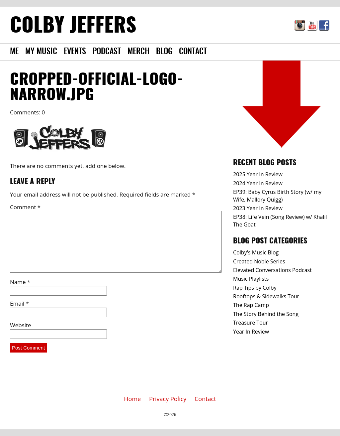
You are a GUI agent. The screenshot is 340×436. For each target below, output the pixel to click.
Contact (193, 52)
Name (20, 282)
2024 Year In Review (258, 183)
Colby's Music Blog (256, 252)
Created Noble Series (259, 261)
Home (132, 399)
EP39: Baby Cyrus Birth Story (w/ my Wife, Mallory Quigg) (277, 195)
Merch (138, 52)
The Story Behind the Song (265, 314)
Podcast (107, 52)
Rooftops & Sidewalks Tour (266, 296)
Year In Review (251, 331)
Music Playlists (251, 278)
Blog (164, 52)
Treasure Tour (250, 322)
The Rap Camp (251, 305)
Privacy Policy (167, 399)
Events (75, 52)
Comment (25, 207)
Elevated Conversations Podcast (272, 270)
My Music (41, 52)
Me (14, 52)
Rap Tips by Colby (255, 287)
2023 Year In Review (258, 208)
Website (20, 325)
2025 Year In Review (258, 174)
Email (19, 303)
